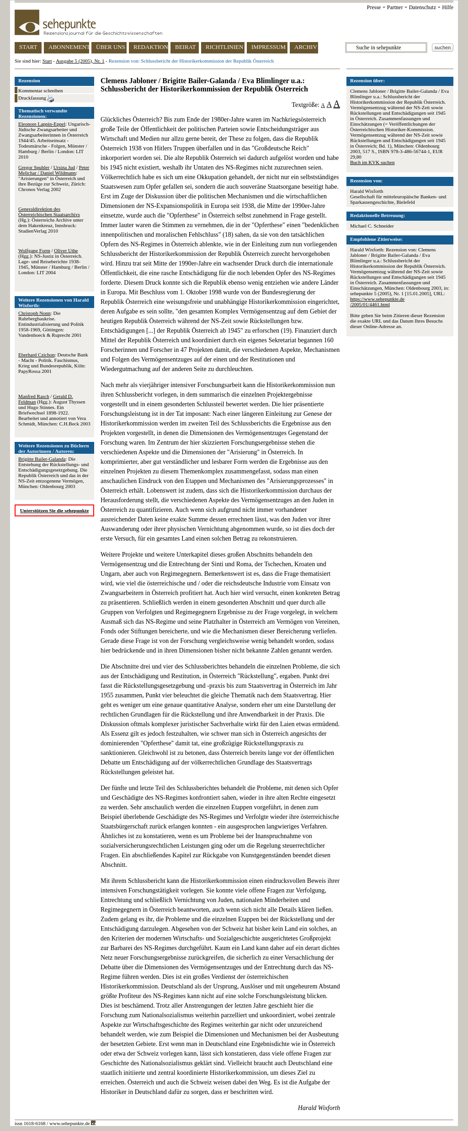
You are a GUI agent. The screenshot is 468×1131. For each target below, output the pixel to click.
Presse (374, 7)
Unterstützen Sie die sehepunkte (54, 510)
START (28, 46)
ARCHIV (305, 46)
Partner (395, 7)
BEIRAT (185, 46)
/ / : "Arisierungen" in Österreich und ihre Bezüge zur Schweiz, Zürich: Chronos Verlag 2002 (53, 178)
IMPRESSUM (268, 46)
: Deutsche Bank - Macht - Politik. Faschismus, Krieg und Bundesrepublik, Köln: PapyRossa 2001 (53, 363)
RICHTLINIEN (224, 46)
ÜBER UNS (110, 46)
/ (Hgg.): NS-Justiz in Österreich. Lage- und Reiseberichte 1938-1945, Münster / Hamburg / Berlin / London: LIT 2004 (54, 261)
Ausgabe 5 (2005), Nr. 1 (80, 61)
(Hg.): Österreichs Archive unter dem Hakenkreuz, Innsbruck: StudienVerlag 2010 (50, 220)
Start (47, 61)
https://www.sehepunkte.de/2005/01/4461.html (377, 301)
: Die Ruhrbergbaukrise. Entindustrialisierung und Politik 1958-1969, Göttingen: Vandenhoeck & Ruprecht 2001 (51, 324)
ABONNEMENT (68, 46)
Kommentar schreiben (40, 90)
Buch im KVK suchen (372, 162)
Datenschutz (422, 7)
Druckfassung (36, 98)
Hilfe (447, 7)
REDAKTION (150, 46)
